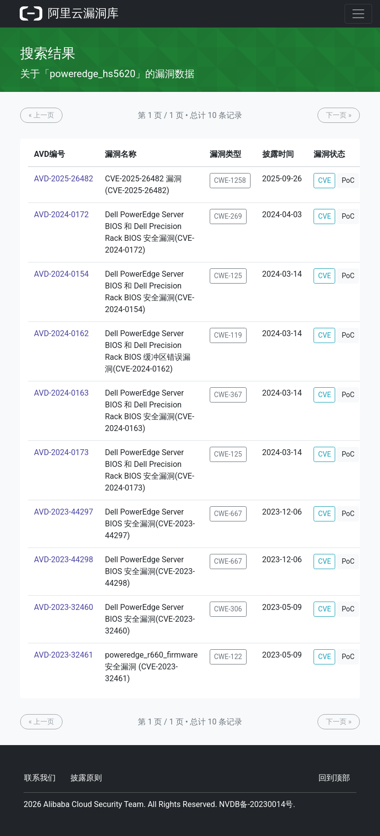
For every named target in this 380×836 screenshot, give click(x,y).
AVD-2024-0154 (61, 274)
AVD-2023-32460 (63, 607)
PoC (348, 180)
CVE (324, 180)
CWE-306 (228, 609)
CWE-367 (228, 395)
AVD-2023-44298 (63, 559)
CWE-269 (228, 216)
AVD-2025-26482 (63, 178)
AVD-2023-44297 (63, 512)
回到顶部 (334, 777)
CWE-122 (228, 657)
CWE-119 (228, 335)
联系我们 (40, 777)
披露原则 (86, 777)
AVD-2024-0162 (61, 333)
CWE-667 (228, 514)
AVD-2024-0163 (61, 393)
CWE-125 (228, 276)
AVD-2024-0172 (61, 214)
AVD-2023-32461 (63, 655)
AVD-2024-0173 (61, 452)
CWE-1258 (230, 180)
